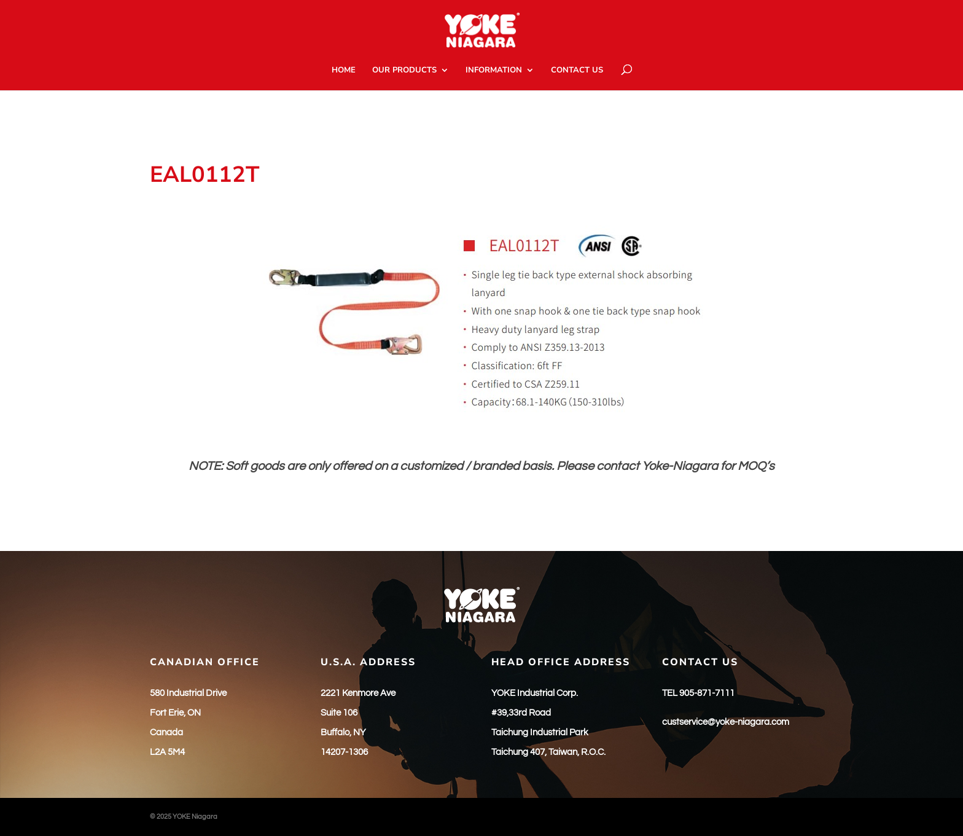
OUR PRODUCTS (404, 71)
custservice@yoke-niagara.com (725, 722)
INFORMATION (494, 71)
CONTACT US (577, 71)
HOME (344, 71)
